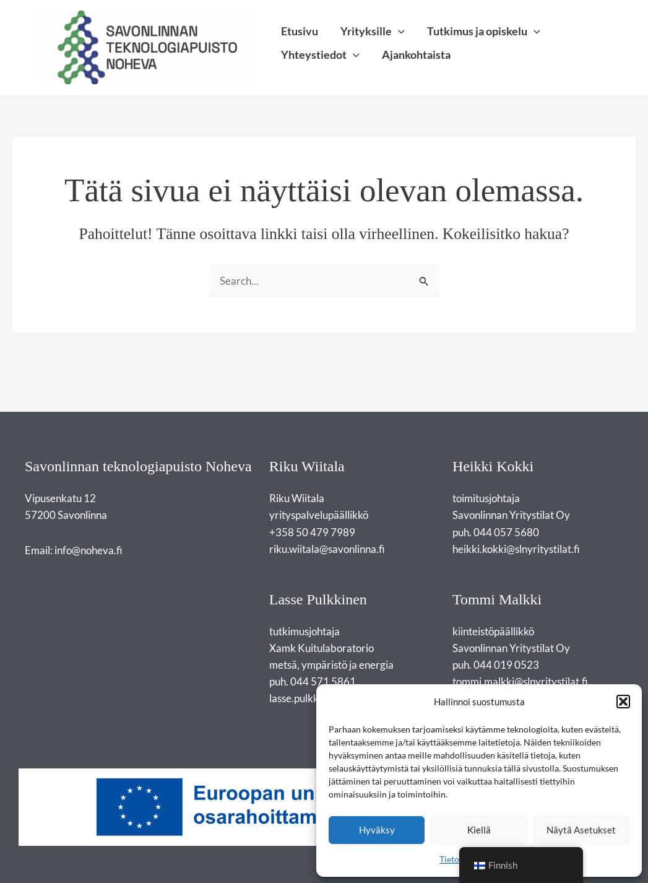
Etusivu (299, 31)
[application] (398, 31)
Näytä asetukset (581, 829)
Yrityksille (372, 31)
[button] (623, 701)
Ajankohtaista (416, 55)
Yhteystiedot (320, 55)
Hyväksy (377, 829)
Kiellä (479, 829)
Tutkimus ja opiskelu (483, 31)
